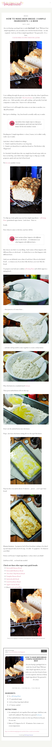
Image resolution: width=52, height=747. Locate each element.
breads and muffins (16, 587)
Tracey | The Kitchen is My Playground (16, 652)
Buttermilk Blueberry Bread (14, 571)
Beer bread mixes (27, 98)
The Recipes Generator (28, 735)
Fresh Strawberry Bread (13, 582)
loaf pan (27, 386)
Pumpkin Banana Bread (13, 576)
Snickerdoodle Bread (12, 579)
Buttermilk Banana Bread (14, 568)
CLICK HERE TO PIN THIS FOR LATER (26, 38)
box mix (8, 163)
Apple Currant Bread (12, 584)
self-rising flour (29, 269)
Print (44, 651)
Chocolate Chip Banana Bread (15, 573)
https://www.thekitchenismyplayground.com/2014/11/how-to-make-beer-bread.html (22, 731)
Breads (26, 15)
